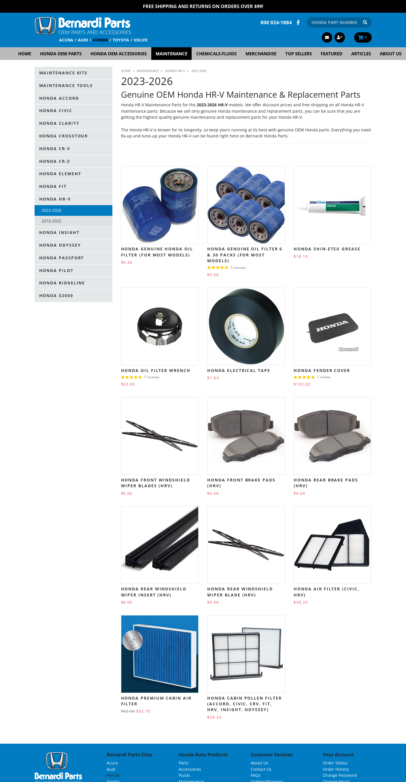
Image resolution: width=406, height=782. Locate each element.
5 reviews (238, 267)
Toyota (121, 40)
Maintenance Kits (63, 72)
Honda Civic (55, 110)
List (366, 155)
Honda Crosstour (63, 136)
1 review (324, 377)
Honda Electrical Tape (238, 370)
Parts (183, 763)
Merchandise (261, 53)
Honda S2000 (56, 295)
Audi (83, 40)
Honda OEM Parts (61, 53)
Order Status (335, 763)
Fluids (184, 775)
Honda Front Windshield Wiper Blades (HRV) (155, 482)
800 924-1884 (276, 22)
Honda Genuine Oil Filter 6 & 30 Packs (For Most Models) (244, 254)
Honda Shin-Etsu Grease (327, 249)
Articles (361, 53)
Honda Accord (59, 98)
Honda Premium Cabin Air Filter (156, 701)
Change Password (340, 775)
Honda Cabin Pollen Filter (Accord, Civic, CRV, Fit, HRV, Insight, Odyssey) (244, 704)
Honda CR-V (54, 148)
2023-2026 (51, 210)
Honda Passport (61, 257)
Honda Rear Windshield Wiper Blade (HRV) (240, 591)
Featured (331, 53)
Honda (100, 40)
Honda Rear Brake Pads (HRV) (326, 482)
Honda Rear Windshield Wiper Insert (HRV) (153, 591)
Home (24, 53)
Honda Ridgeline (62, 283)
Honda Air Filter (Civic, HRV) (326, 591)
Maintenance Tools (66, 85)
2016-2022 (51, 221)
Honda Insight (59, 232)
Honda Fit (53, 186)
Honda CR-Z (54, 161)
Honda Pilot (56, 270)
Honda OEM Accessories (118, 53)
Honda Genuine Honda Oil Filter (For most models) (157, 251)
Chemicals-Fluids (216, 53)
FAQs (255, 775)
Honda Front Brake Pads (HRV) (241, 482)
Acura (66, 40)
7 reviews (151, 377)
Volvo (141, 40)
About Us (390, 53)
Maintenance (171, 53)
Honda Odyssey (60, 245)
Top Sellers (298, 53)
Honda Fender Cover (322, 370)
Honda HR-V (55, 199)
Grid (355, 155)
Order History (336, 769)
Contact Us (261, 769)
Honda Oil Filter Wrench (155, 370)
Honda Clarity (59, 123)
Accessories (190, 769)
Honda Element (60, 173)
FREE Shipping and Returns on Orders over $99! (203, 6)
